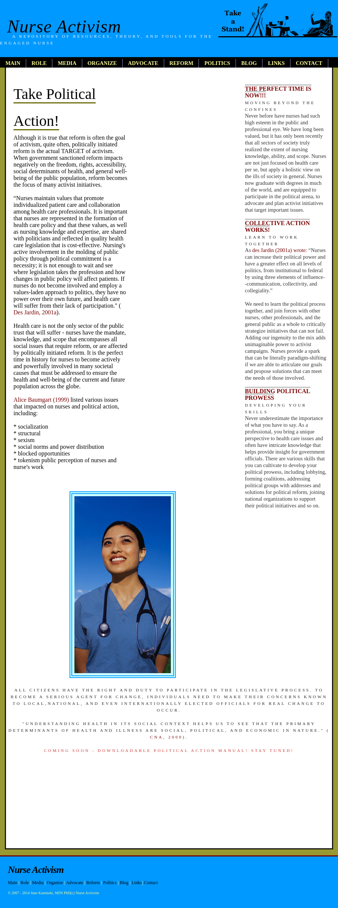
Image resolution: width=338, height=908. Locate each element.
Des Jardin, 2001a (34, 312)
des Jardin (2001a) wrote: (279, 250)
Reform (93, 882)
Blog (124, 882)
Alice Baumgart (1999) (41, 400)
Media (38, 882)
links (276, 63)
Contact (151, 882)
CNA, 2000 (166, 737)
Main (12, 882)
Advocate (74, 882)
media (67, 63)
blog (249, 63)
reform (181, 63)
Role (25, 882)
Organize (55, 882)
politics (217, 63)
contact (309, 63)
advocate (143, 63)
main (12, 63)
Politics (110, 882)
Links (137, 882)
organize (102, 63)
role (39, 63)
